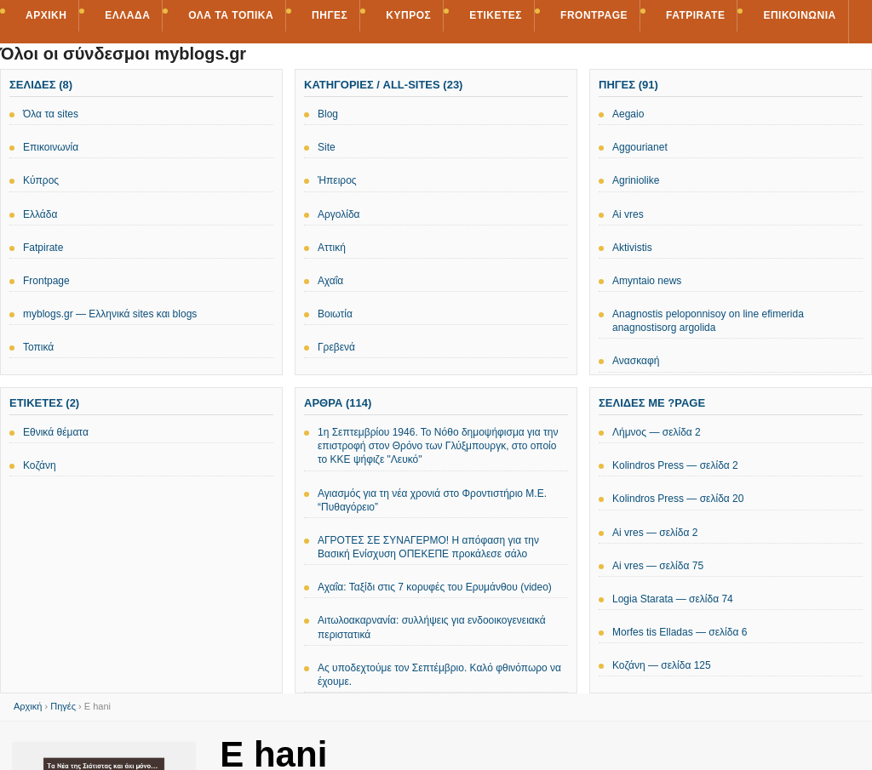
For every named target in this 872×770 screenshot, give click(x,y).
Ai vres (628, 214)
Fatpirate (695, 15)
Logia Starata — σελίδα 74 (672, 599)
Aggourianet (640, 147)
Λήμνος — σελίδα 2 (656, 432)
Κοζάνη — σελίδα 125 (661, 665)
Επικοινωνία (799, 15)
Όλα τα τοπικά (230, 15)
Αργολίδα (339, 214)
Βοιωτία (335, 314)
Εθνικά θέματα (56, 432)
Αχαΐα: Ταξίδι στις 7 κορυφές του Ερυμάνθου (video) (435, 587)
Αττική (332, 248)
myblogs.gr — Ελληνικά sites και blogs (110, 314)
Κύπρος (408, 15)
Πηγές (329, 15)
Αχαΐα (330, 281)
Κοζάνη (39, 465)
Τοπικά (38, 347)
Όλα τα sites (50, 114)
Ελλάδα (127, 15)
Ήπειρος (337, 180)
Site (327, 147)
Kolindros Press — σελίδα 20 (677, 499)
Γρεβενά (336, 347)
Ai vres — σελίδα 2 (654, 533)
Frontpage (594, 15)
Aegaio (628, 114)
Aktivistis (632, 248)
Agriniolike (635, 180)
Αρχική (46, 15)
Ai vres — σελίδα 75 (657, 566)
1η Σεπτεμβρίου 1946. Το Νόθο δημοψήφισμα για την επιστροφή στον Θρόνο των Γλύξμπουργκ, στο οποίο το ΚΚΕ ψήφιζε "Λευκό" (438, 445)
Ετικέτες (495, 15)
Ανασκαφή (635, 361)
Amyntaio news (646, 281)
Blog (328, 114)
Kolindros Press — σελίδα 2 (675, 465)
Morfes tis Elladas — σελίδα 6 (679, 632)
